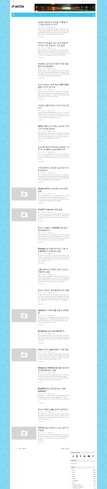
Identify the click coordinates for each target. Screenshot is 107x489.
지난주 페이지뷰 (74, 203)
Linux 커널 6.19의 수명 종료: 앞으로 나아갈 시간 (82, 96)
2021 (73, 118)
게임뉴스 (51, 14)
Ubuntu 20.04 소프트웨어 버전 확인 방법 (84, 152)
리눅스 (73, 44)
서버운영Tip (57, 14)
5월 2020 (76, 196)
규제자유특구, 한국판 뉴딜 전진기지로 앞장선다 (84, 149)
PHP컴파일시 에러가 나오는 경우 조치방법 (83, 183)
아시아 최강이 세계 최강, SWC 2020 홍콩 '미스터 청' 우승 (84, 136)
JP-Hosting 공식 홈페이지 (23, 14)
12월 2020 (76, 122)
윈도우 (73, 38)
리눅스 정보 (40, 14)
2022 (73, 116)
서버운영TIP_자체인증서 (78, 54)
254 (20, 450)
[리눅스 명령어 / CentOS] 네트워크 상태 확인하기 (84, 156)
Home (13, 1)
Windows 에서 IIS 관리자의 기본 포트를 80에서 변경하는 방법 (83, 159)
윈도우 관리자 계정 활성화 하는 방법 (49, 293)
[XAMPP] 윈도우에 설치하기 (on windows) (82, 178)
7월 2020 (76, 193)
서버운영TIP (75, 48)
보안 (73, 50)
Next (24, 450)
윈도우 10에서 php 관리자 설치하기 (49, 410)
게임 (73, 42)
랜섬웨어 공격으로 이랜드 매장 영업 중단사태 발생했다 (84, 133)
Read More (37, 36)
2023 (73, 114)
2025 (73, 110)
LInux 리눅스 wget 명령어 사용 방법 (49, 351)
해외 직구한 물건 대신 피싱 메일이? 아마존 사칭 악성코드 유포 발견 (83, 130)
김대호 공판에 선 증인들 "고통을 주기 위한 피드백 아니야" (83, 126)
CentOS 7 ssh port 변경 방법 (46, 212)
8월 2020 (76, 191)
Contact (18, 1)
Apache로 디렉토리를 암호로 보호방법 (83, 168)
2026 (73, 108)
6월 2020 (76, 195)
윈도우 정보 (33, 14)
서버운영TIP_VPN (76, 56)
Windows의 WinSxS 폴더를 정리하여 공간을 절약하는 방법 (84, 174)
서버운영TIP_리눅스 (77, 59)
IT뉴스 (46, 14)
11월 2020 (76, 124)
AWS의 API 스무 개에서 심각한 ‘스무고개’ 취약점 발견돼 (84, 142)
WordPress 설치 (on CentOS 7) (47, 333)
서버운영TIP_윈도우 (77, 52)
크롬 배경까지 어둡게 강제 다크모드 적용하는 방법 (84, 163)
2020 (73, 120)
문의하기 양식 (91, 203)
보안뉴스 (65, 14)
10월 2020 (76, 187)
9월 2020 (76, 189)
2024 (73, 112)
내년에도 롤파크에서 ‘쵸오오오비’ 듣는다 (84, 139)
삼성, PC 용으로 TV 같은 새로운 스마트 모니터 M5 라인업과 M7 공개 (84, 145)
